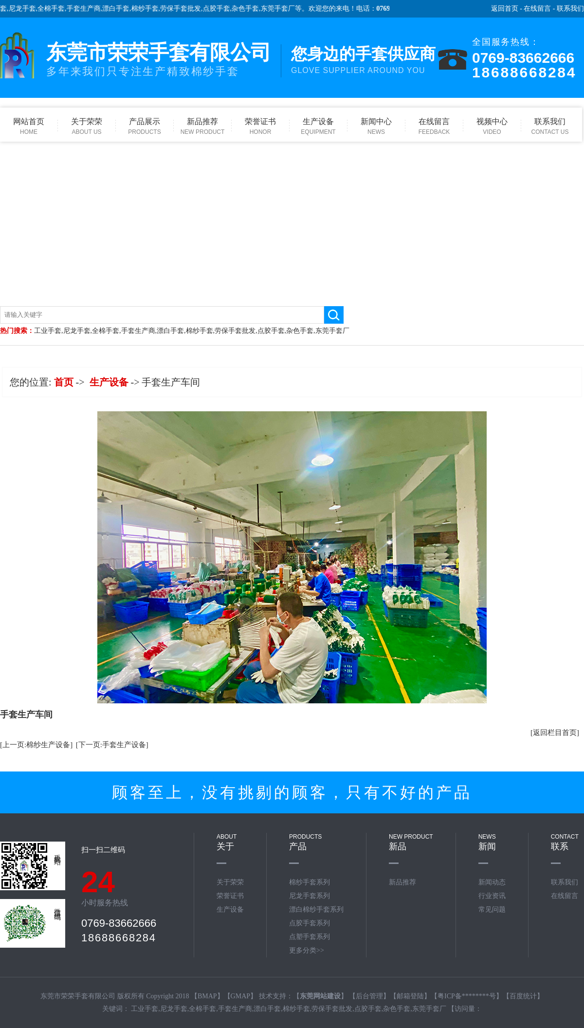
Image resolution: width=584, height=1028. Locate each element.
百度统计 (523, 996)
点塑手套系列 (309, 936)
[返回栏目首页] (554, 732)
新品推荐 (402, 882)
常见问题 (492, 909)
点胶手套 (221, 8)
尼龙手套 (26, 8)
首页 (63, 382)
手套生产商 (88, 8)
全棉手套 (56, 8)
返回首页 (504, 8)
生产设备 (109, 382)
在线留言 (537, 8)
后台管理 (369, 996)
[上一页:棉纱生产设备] (36, 745)
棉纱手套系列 (309, 882)
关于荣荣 (230, 882)
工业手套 (47, 330)
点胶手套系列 (309, 923)
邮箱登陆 (410, 996)
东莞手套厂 (282, 8)
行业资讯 (492, 896)
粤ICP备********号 (467, 996)
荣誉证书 (230, 896)
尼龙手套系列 (309, 896)
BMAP (207, 996)
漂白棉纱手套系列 (316, 909)
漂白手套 (120, 8)
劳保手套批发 (185, 8)
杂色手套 (250, 8)
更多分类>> (306, 950)
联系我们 (570, 8)
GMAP (240, 996)
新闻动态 (492, 882)
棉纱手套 (149, 8)
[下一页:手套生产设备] (112, 745)
